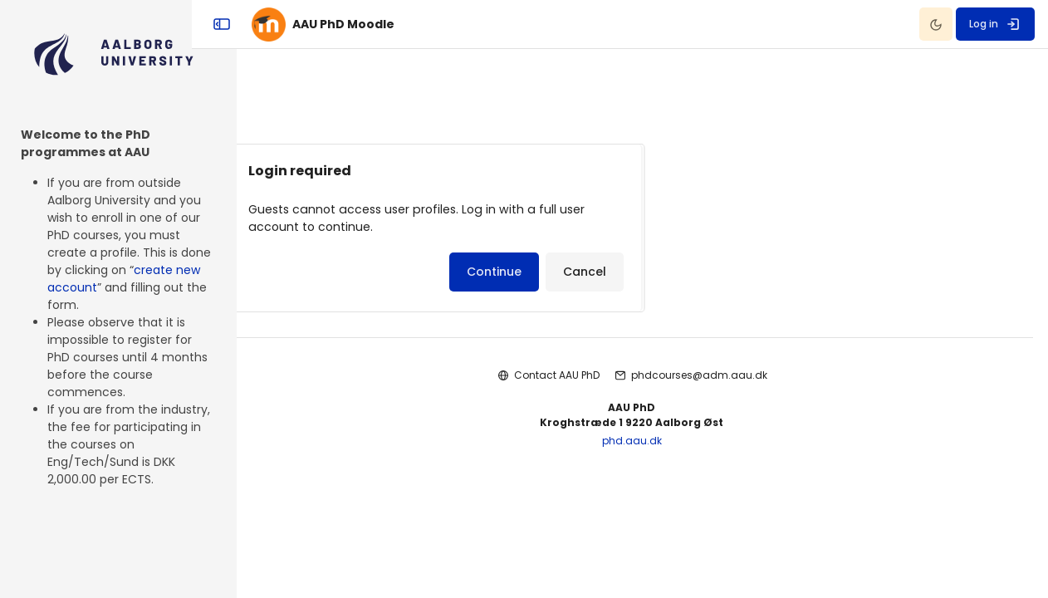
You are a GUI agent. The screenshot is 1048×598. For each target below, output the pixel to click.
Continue (567, 279)
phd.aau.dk (643, 448)
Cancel (657, 279)
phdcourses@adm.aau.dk (710, 382)
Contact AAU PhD (567, 382)
